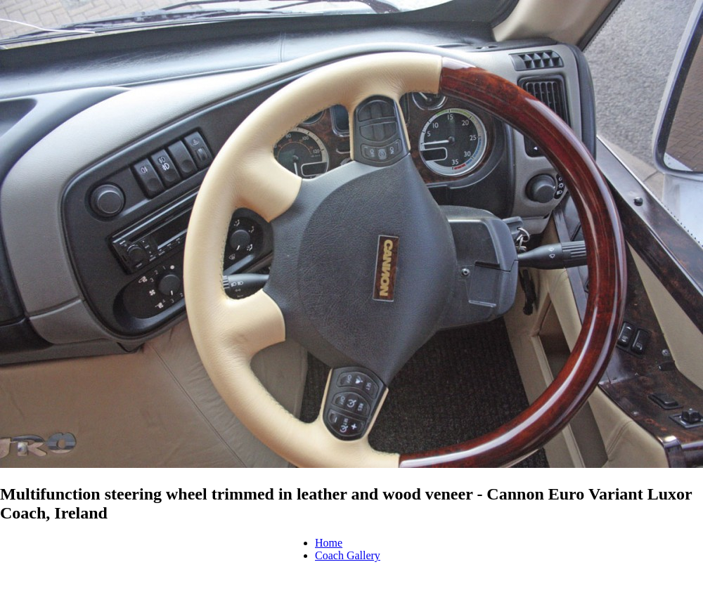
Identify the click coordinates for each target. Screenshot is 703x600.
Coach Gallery (347, 555)
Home (328, 543)
